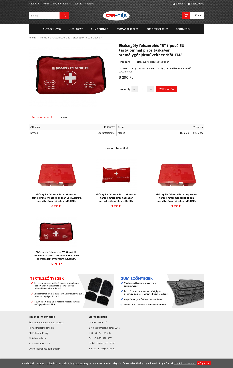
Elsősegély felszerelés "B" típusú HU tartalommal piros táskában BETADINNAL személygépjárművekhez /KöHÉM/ (56, 255)
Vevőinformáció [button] (61, 3)
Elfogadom (203, 363)
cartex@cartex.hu (105, 348)
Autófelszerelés (61, 37)
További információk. (185, 363)
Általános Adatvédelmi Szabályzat (46, 322)
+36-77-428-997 (103, 338)
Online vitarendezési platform (44, 348)
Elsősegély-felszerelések (86, 37)
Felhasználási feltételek (41, 327)
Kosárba (166, 89)
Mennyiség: (125, 89)
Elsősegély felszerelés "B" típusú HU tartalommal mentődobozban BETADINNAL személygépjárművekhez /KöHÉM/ (57, 197)
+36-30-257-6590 (105, 343)
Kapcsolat (90, 3)
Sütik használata (37, 338)
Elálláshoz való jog (38, 332)
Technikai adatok (42, 117)
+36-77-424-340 (102, 332)
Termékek (45, 37)
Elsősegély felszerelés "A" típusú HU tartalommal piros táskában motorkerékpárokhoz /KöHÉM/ (116, 197)
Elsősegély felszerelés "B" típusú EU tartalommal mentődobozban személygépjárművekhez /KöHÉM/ (176, 197)
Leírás (63, 117)
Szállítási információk (39, 343)
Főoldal (32, 37)
